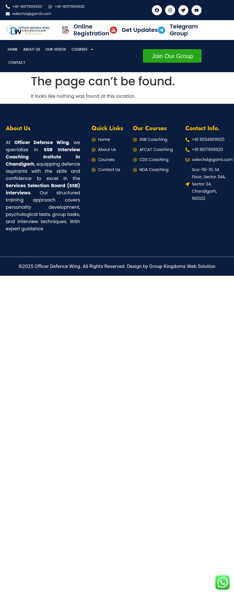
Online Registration (91, 29)
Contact (17, 62)
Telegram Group (184, 29)
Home (13, 49)
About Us (31, 49)
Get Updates (140, 30)
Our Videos (56, 49)
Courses (82, 49)
